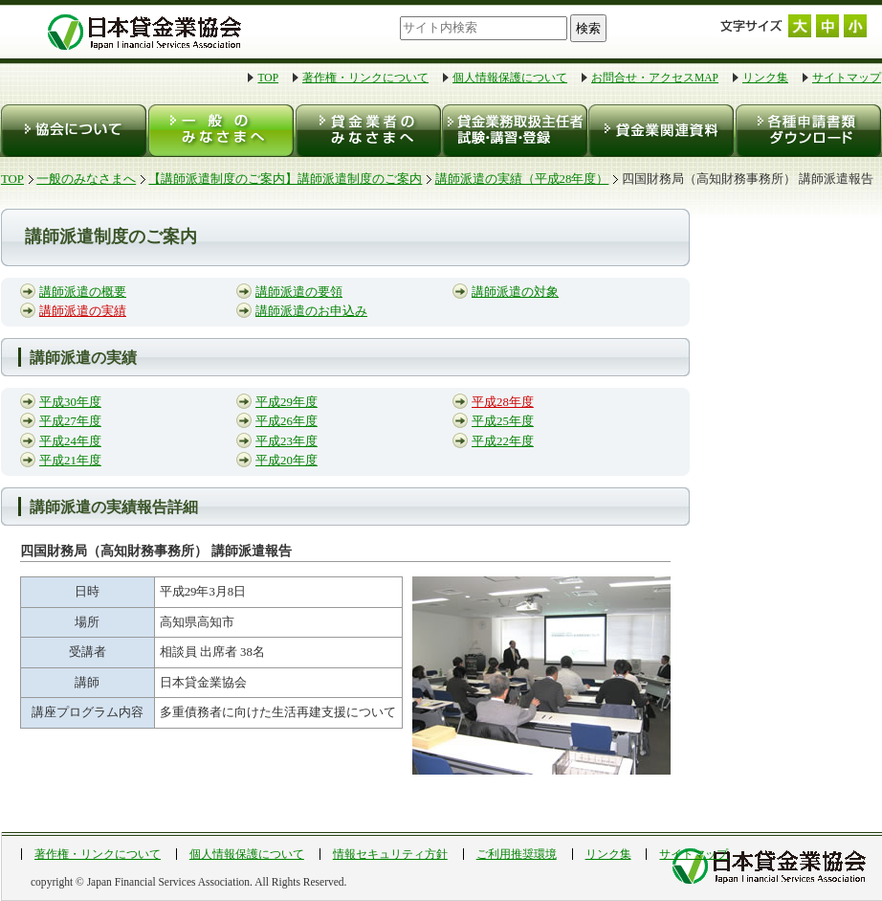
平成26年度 (286, 421)
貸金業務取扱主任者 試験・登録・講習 (513, 130)
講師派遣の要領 (298, 292)
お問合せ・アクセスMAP (654, 77)
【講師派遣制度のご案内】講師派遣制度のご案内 (285, 179)
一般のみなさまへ (220, 130)
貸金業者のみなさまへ (367, 130)
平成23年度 (286, 441)
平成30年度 (70, 402)
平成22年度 (503, 441)
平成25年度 (503, 421)
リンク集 (765, 77)
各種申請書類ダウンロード (807, 130)
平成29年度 (286, 402)
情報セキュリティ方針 (390, 854)
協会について (74, 130)
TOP (267, 77)
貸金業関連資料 (659, 130)
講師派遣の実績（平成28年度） (522, 179)
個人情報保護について (509, 77)
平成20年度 (286, 460)
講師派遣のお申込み (311, 311)
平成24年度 (70, 441)
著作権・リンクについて (365, 77)
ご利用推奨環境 (516, 854)
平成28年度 (503, 402)
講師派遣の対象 (515, 292)
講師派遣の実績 (82, 311)
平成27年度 (70, 421)
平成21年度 (70, 460)
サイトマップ (846, 77)
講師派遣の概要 (82, 292)
